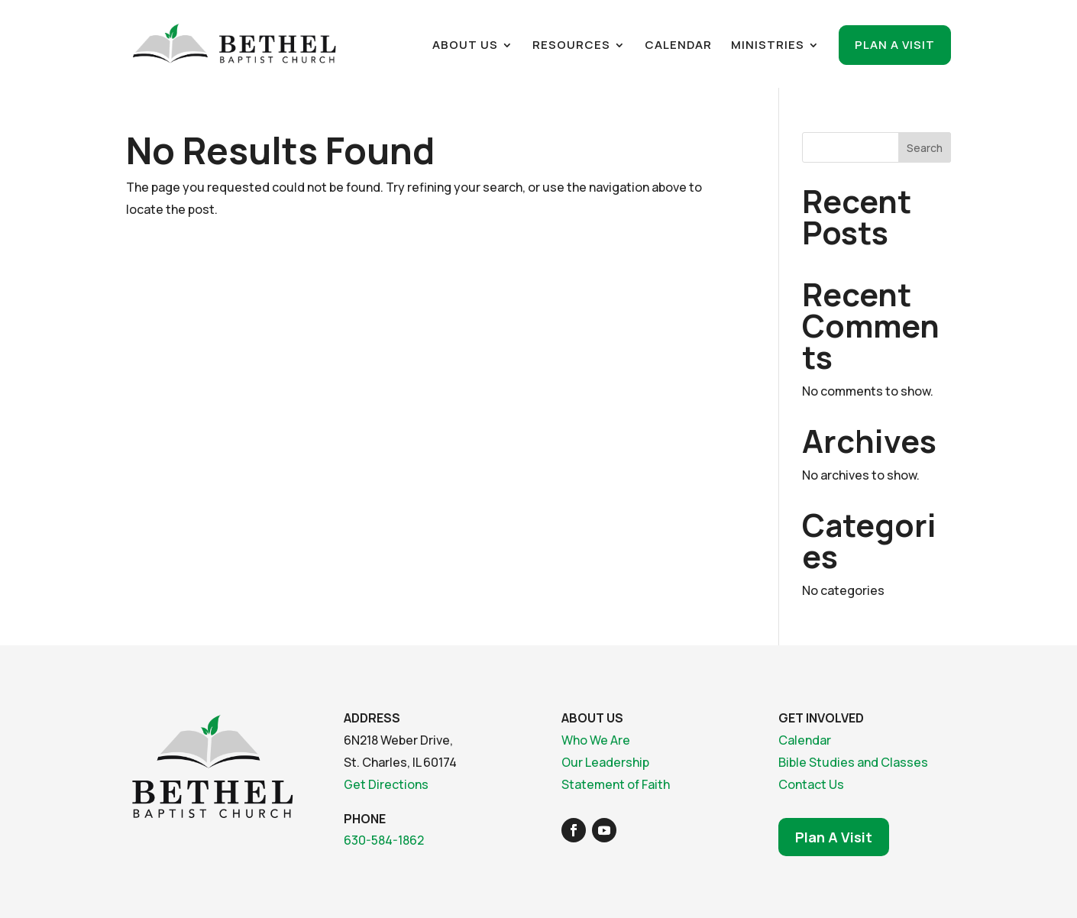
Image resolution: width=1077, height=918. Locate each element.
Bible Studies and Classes (853, 762)
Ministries (767, 46)
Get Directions (386, 784)
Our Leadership (605, 762)
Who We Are (595, 740)
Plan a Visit (895, 45)
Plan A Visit (833, 837)
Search (925, 148)
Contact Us (811, 784)
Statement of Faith (615, 784)
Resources (571, 46)
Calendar (678, 46)
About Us (465, 46)
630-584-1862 (384, 840)
